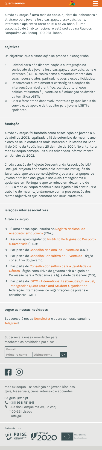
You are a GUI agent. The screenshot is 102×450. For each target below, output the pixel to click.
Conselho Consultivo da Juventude (56, 256)
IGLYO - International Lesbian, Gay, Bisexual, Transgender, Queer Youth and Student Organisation (52, 283)
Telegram (11, 323)
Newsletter (42, 318)
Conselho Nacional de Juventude (54, 250)
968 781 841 (21, 402)
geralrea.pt (18, 398)
